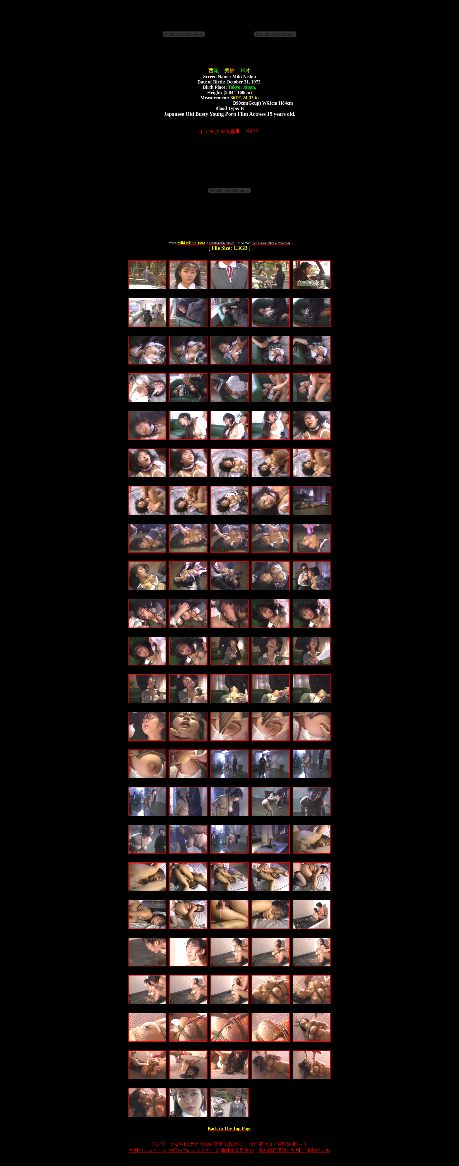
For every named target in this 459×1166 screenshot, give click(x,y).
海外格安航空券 (237, 1150)
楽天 (218, 1144)
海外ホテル (318, 1150)
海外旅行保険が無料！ (281, 1150)
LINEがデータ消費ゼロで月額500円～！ (266, 1144)
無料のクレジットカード (194, 1150)
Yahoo (206, 1144)
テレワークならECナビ (175, 1144)
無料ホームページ (148, 1150)
